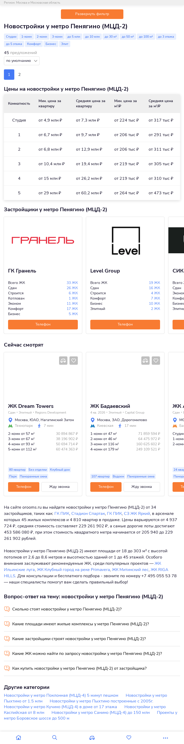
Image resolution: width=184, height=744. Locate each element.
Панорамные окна (33, 476)
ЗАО (116, 419)
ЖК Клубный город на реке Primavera (73, 570)
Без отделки (38, 470)
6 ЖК (73, 293)
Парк (13, 476)
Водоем (118, 476)
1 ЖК (73, 298)
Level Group (105, 271)
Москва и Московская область (38, 3)
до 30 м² (111, 37)
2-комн (42, 37)
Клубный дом (60, 470)
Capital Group (134, 412)
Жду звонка (59, 486)
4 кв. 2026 (97, 412)
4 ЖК (155, 293)
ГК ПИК (61, 513)
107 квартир (100, 476)
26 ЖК (72, 287)
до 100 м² (146, 37)
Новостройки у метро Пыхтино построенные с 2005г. (101, 701)
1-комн (26, 37)
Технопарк (24, 425)
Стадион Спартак (88, 513)
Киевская (105, 425)
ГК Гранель (22, 271)
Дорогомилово (134, 419)
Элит (64, 44)
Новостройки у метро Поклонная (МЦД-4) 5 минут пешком (61, 695)
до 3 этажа (166, 37)
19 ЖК (154, 282)
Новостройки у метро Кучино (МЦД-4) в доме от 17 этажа (60, 707)
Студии (11, 37)
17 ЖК (72, 308)
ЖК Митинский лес (130, 570)
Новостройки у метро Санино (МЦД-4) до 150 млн (101, 712)
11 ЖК (72, 303)
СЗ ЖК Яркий (137, 513)
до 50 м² (128, 37)
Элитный (25, 412)
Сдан (11, 412)
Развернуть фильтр (92, 13)
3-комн (57, 37)
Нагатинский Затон (57, 419)
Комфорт (34, 44)
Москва (21, 419)
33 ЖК (72, 282)
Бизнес (51, 44)
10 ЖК (154, 303)
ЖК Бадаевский (110, 406)
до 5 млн (73, 37)
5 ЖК (73, 313)
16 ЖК (154, 287)
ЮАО (34, 419)
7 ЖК (155, 298)
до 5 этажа (14, 44)
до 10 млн (92, 37)
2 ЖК (155, 308)
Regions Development (50, 412)
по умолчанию (19, 60)
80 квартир (17, 470)
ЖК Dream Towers (31, 406)
